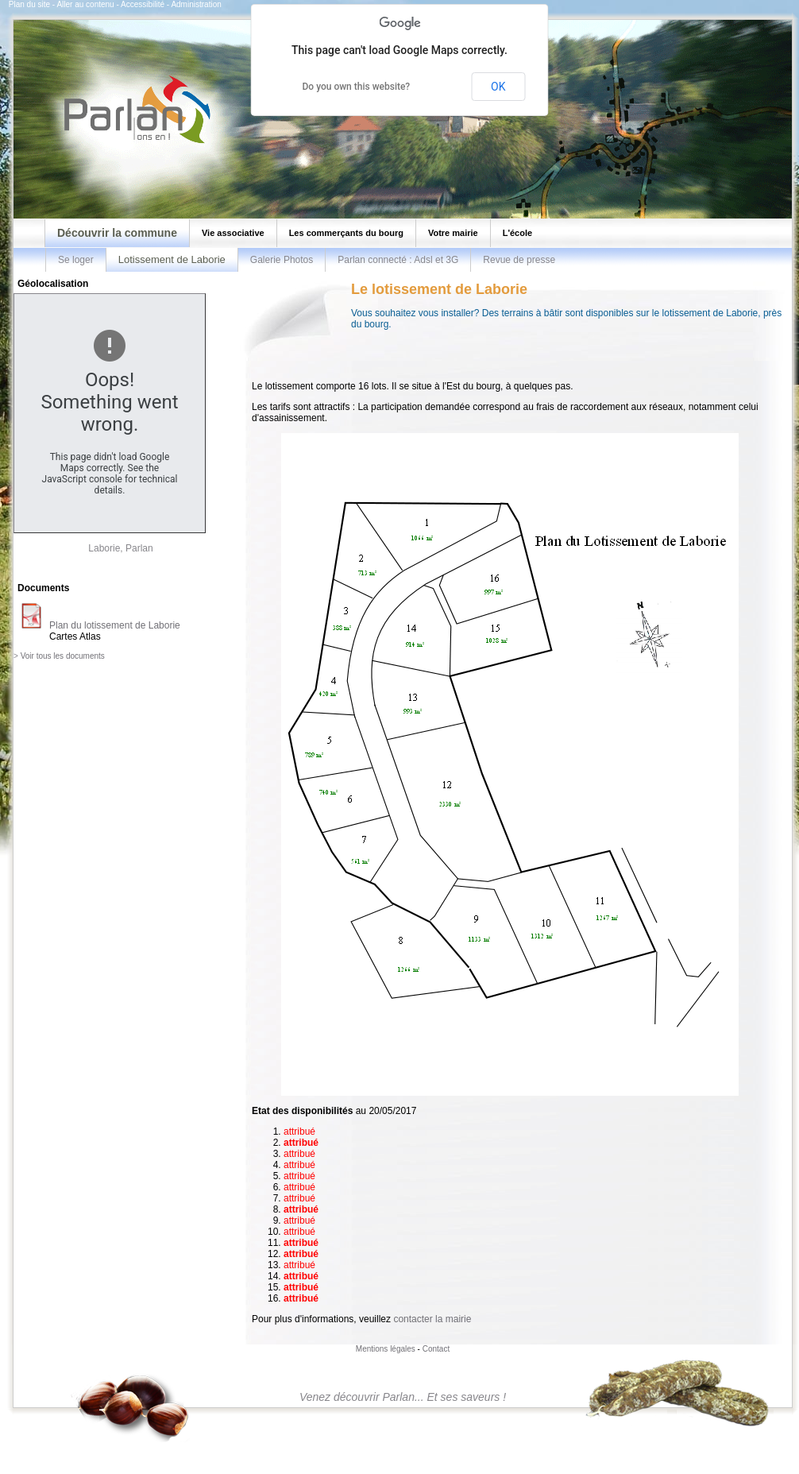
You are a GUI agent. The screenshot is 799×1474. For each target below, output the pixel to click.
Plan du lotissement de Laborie (114, 625)
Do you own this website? (357, 86)
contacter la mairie (432, 1319)
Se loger (76, 259)
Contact (436, 1348)
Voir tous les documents (63, 656)
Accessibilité (142, 4)
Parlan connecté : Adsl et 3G (398, 259)
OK (498, 86)
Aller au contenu (85, 4)
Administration (196, 4)
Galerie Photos (281, 259)
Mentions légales (385, 1348)
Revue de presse (519, 259)
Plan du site (29, 4)
